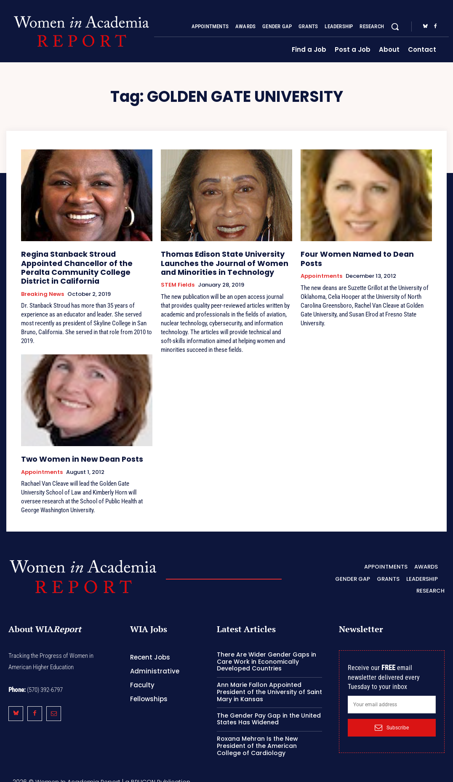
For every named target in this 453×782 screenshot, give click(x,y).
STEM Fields (178, 280)
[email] (392, 698)
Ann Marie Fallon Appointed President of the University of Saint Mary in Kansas (269, 685)
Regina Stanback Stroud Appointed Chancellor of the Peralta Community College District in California (84, 261)
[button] (395, 26)
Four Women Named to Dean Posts (359, 253)
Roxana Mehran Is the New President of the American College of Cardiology (257, 739)
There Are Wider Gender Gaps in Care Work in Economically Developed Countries (266, 655)
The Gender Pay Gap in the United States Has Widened (269, 712)
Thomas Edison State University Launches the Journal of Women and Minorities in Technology (223, 261)
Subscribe (392, 721)
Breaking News (42, 280)
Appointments (321, 265)
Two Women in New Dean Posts (73, 454)
